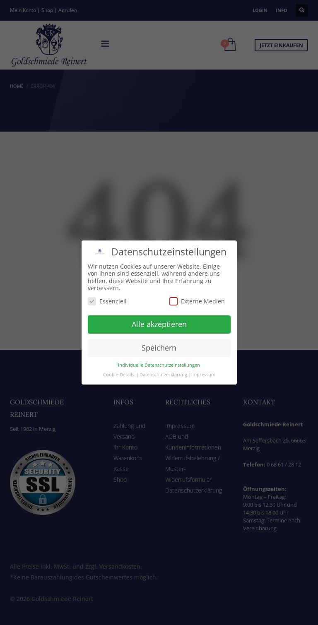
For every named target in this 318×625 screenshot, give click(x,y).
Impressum (203, 361)
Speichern (159, 334)
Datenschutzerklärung (163, 361)
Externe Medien (197, 287)
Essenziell (107, 287)
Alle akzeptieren (159, 311)
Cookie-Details (118, 361)
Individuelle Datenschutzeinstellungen (159, 351)
